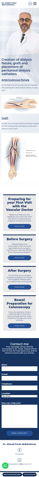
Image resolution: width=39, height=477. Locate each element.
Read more (19, 226)
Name (4, 365)
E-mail (4, 374)
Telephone (7, 384)
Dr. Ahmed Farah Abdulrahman (9, 4)
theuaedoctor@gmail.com (19, 461)
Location (6, 393)
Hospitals (19, 451)
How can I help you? (11, 403)
